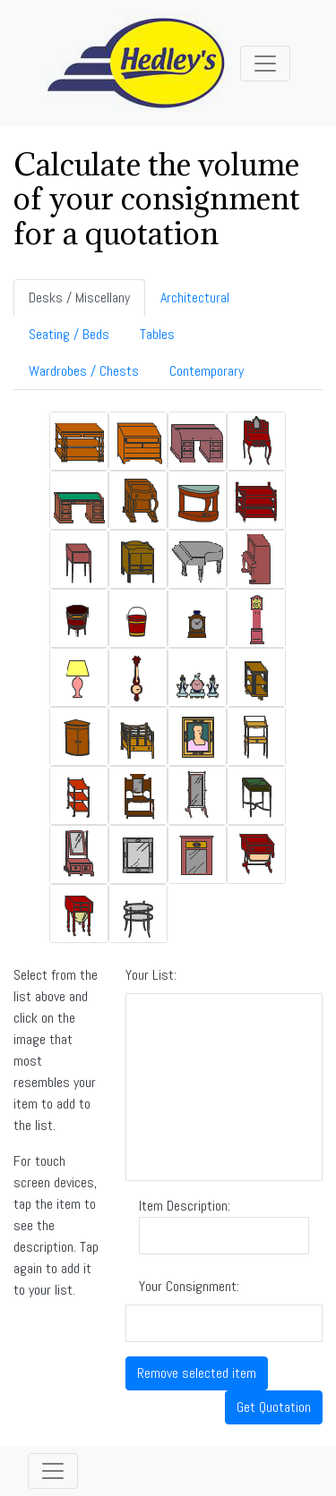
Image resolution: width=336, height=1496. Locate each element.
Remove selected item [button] (196, 1373)
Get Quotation (274, 1407)
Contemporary (206, 370)
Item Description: (224, 1225)
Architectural (194, 297)
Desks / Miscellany (79, 297)
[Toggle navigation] (265, 63)
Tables (157, 334)
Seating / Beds (69, 334)
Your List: (151, 974)
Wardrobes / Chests (84, 370)
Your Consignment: (189, 1286)
